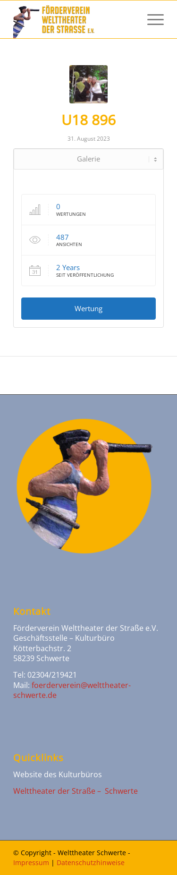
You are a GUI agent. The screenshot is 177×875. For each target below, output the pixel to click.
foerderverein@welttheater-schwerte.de (72, 690)
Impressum (31, 862)
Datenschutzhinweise (91, 862)
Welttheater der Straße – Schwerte (75, 791)
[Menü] (151, 19)
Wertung (88, 308)
